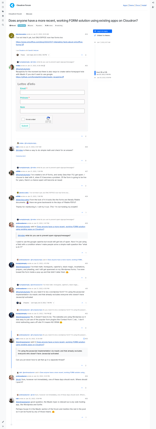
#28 (86, 196)
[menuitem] (153, 2)
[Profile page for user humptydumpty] (11, 265)
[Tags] (3, 11)
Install (144, 5)
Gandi (30, 50)
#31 (86, 288)
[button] (3, 422)
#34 (86, 376)
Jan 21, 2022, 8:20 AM (41, 34)
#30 (86, 263)
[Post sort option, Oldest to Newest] (102, 35)
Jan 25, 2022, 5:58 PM (34, 398)
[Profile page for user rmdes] (11, 67)
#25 (86, 65)
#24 (86, 34)
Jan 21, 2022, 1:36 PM (35, 196)
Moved (13, 25)
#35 (86, 398)
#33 (86, 339)
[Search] (3, 25)
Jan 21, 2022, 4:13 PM (41, 263)
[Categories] (3, 2)
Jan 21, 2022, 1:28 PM (35, 171)
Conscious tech (21, 156)
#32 (86, 313)
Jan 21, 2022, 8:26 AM (35, 65)
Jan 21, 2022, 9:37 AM (33, 147)
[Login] (153, 2)
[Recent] (3, 7)
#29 (86, 223)
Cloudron (22, 50)
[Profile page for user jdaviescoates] (11, 35)
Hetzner (36, 50)
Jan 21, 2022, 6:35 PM (41, 288)
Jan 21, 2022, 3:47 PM (41, 223)
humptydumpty (24, 62)
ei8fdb (18, 171)
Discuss (21, 25)
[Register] (153, 7)
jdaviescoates (21, 34)
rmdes (18, 65)
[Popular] (3, 16)
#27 (86, 171)
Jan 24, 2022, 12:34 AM (34, 339)
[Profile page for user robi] (11, 148)
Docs (138, 5)
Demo (131, 5)
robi (17, 147)
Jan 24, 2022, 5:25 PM (42, 376)
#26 (86, 147)
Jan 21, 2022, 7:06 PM (41, 313)
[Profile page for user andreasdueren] (11, 224)
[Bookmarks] (3, 20)
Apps (125, 5)
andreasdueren (21, 223)
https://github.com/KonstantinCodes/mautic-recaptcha (40, 77)
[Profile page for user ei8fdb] (11, 173)
